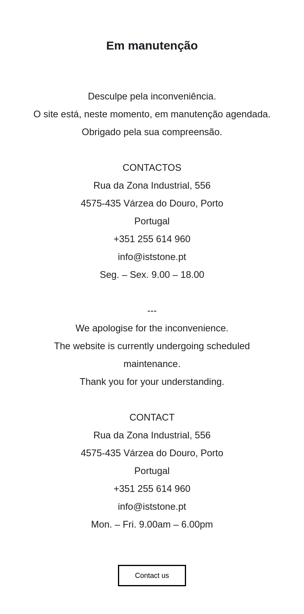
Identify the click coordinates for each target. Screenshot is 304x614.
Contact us (152, 576)
